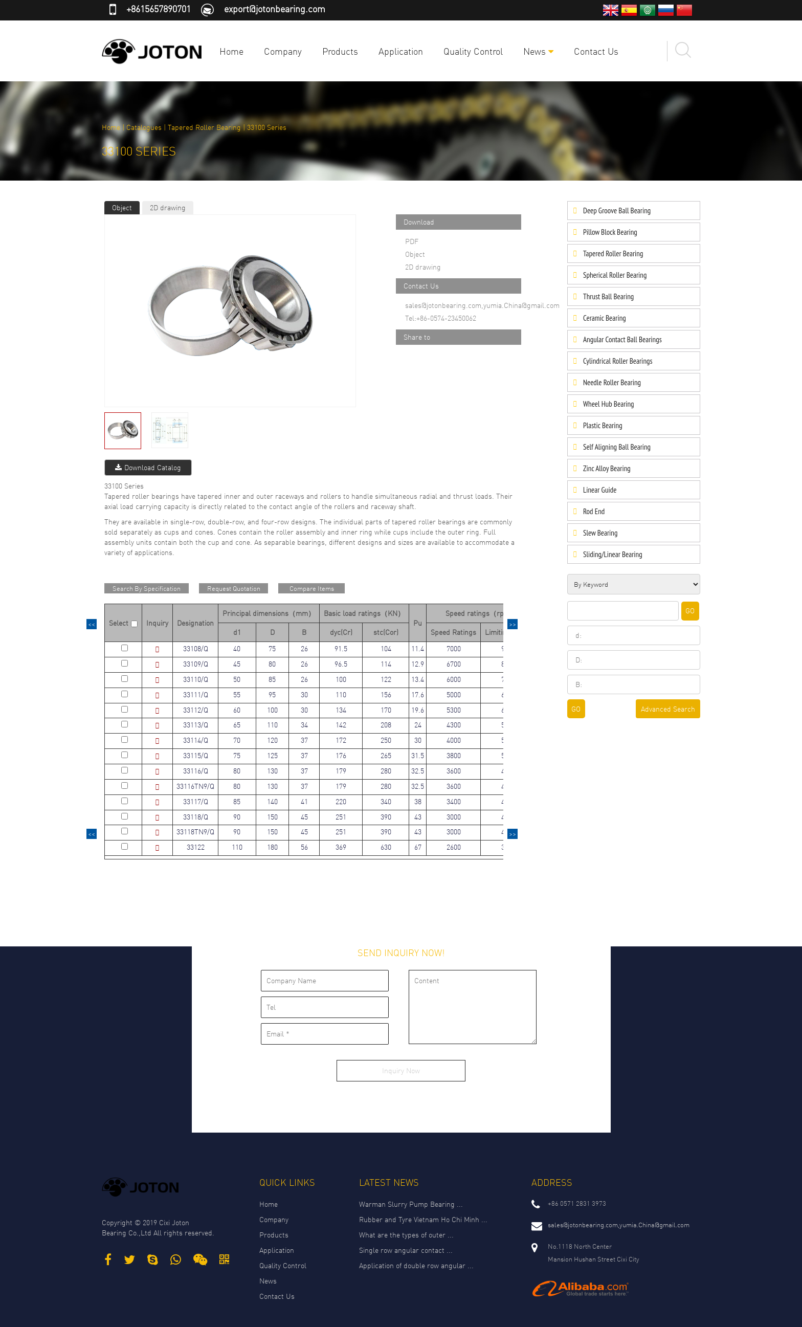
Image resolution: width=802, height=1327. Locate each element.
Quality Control (473, 51)
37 (304, 740)
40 (236, 648)
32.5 (417, 770)
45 (236, 663)
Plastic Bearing (602, 425)
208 (386, 724)
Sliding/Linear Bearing (612, 554)
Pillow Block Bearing (610, 232)
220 (341, 801)
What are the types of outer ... (406, 1234)
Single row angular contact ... (406, 1250)
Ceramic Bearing (604, 318)
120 (272, 740)
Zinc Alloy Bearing (607, 468)
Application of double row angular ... (416, 1265)
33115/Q (195, 755)
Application (400, 51)
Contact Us (596, 51)
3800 (454, 755)
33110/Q (195, 679)
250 (386, 740)
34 (304, 724)
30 (304, 694)
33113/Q (195, 724)
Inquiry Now (401, 1070)
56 (304, 847)
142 (341, 724)
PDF (411, 241)
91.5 (341, 648)
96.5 (341, 663)
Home (231, 51)
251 (341, 816)
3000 (454, 816)
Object (122, 207)
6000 (454, 679)
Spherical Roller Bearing (615, 275)
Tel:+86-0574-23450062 (440, 318)
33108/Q (195, 648)
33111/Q (195, 694)
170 (386, 709)
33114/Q (195, 740)
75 (272, 648)
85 (272, 679)
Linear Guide (599, 490)
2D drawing (168, 207)
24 (417, 724)
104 (386, 648)
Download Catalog (148, 467)
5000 (454, 694)
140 (272, 801)
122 (386, 679)
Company (283, 51)
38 (417, 801)
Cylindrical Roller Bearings (618, 361)
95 (272, 694)
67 (417, 847)
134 (341, 709)
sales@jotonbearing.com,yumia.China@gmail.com (482, 305)
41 (304, 801)
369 (341, 847)
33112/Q (195, 709)
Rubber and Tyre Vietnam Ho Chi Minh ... (423, 1219)
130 (272, 770)
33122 (196, 847)
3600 (454, 770)
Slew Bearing (600, 533)
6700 (454, 663)
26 (304, 648)
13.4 (417, 679)
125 (272, 755)
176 (341, 755)
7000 (454, 648)
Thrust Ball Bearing (608, 296)
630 (386, 847)
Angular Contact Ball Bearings (622, 339)
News (538, 51)
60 (236, 709)
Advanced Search (668, 708)
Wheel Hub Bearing (608, 404)
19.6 (417, 709)
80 (272, 663)
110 (341, 694)
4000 (454, 740)
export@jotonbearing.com (274, 8)
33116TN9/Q (195, 786)
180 (272, 847)
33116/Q (195, 770)
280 (386, 770)
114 (386, 663)
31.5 (417, 755)
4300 (454, 724)
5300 (454, 709)
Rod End (594, 511)
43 (417, 816)
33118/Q (195, 816)
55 (236, 694)
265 (386, 755)
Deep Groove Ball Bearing (617, 210)
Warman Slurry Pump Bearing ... (411, 1204)
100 (341, 679)
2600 (454, 847)
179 (341, 770)
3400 (454, 801)
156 (386, 694)
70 (236, 740)
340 (386, 801)
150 (272, 816)
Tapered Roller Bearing (204, 127)
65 (236, 724)
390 (386, 816)
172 (341, 740)
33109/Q (195, 663)
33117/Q (195, 801)
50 (236, 679)
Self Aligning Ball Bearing (617, 447)
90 (236, 816)
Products (340, 51)
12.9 (417, 663)
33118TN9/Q (195, 831)
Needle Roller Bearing (612, 382)
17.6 (417, 694)
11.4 (417, 648)
